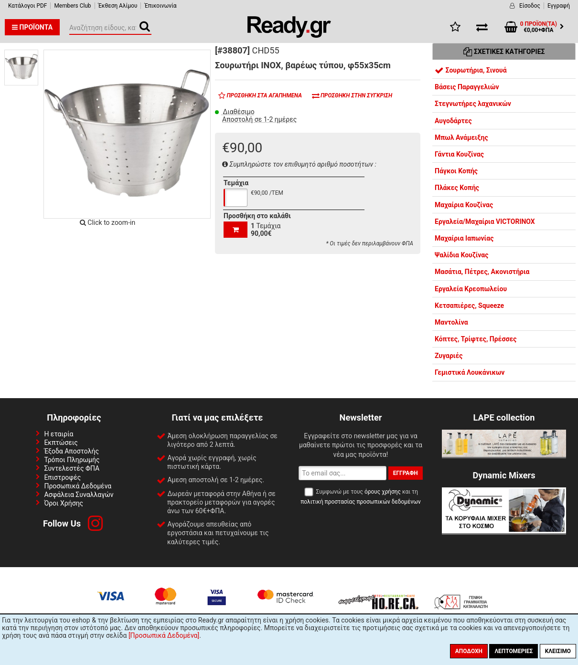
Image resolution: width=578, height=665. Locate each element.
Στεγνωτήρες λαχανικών (473, 103)
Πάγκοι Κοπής (456, 171)
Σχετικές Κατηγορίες (504, 51)
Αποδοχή (468, 651)
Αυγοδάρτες (453, 121)
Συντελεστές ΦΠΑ (71, 468)
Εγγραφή (558, 5)
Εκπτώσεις (60, 442)
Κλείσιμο (558, 651)
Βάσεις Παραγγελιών (467, 87)
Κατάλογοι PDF (27, 5)
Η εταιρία (58, 434)
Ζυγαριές (449, 355)
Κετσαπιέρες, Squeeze (469, 305)
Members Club (72, 5)
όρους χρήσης (382, 491)
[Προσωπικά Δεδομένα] (163, 635)
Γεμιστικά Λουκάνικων (469, 372)
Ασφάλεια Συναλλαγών (78, 494)
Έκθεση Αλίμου (118, 5)
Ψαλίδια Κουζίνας (461, 255)
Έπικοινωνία (160, 5)
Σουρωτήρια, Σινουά (471, 70)
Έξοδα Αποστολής (71, 451)
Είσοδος (529, 5)
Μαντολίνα (451, 322)
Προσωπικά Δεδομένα (77, 486)
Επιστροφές (62, 477)
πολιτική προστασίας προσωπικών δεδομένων (360, 501)
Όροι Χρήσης (63, 503)
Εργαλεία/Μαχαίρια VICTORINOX (485, 221)
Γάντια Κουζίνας (459, 154)
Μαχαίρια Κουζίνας (464, 205)
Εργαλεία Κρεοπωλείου (471, 289)
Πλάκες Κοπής (457, 187)
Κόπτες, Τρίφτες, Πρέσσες (475, 339)
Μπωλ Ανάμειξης (461, 137)
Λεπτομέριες (513, 651)
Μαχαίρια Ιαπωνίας (464, 238)
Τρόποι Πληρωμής (71, 460)
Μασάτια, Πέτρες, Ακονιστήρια (482, 271)
